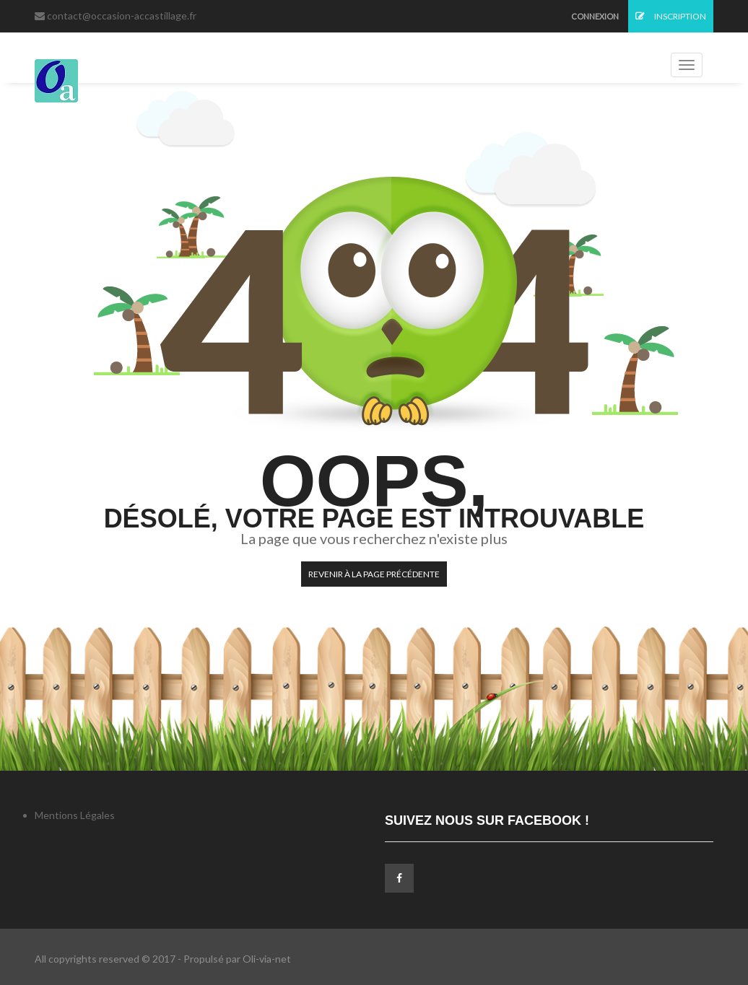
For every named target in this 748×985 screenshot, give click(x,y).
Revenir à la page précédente (374, 574)
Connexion (595, 16)
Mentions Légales (75, 815)
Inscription (670, 16)
